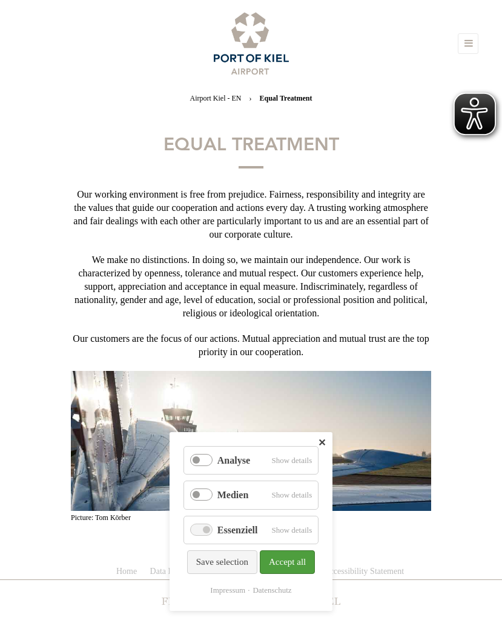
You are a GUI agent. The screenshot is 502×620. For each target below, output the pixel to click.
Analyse (233, 460)
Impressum (227, 590)
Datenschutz (272, 590)
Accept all (287, 562)
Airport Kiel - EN (216, 98)
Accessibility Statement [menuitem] (364, 571)
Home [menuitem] (126, 571)
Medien (233, 495)
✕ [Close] (322, 443)
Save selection (222, 562)
